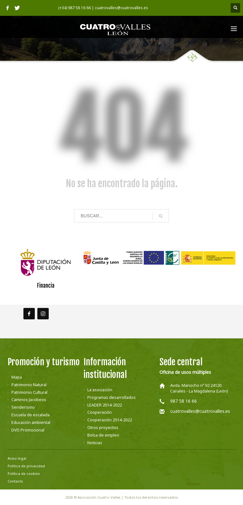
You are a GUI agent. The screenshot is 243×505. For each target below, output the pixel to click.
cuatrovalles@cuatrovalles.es (200, 411)
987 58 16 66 (183, 401)
